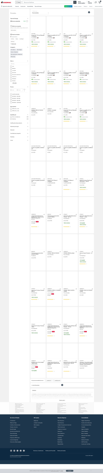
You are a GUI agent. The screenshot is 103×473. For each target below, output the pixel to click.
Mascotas (13, 57)
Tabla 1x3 (58, 418)
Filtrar (24, 90)
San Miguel (21, 39)
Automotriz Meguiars (39, 413)
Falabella (83, 435)
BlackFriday (60, 450)
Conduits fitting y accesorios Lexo (19, 416)
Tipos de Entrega (38, 6)
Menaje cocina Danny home (61, 417)
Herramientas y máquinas (16, 54)
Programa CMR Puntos (15, 446)
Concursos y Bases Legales (15, 450)
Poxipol (80, 418)
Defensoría (60, 440)
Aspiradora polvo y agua (82, 417)
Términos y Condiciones (38, 459)
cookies (61, 470)
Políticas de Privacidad (50, 459)
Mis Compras (36, 433)
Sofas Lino (58, 416)
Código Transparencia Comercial (64, 433)
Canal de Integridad (14, 448)
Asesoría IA (68, 6)
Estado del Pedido (13, 444)
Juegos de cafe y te (81, 413)
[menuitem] (77, 6)
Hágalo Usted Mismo (85, 429)
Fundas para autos (60, 413)
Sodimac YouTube (85, 448)
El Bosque (12, 42)
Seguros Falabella (85, 438)
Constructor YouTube (85, 452)
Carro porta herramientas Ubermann (62, 414)
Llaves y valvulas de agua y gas (40, 412)
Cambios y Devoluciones (15, 433)
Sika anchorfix (59, 420)
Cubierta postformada (18, 414)
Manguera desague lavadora (19, 413)
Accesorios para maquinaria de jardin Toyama (19, 419)
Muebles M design (17, 415)
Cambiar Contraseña (38, 431)
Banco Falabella (84, 442)
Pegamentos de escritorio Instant (83, 412)
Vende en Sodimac (98, 6)
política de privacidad (55, 470)
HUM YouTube (84, 450)
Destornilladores (38, 415)
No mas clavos (17, 421)
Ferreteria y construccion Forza (83, 420)
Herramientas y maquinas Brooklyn (41, 418)
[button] (49, 2)
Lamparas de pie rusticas (39, 419)
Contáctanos (12, 429)
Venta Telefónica (61, 442)
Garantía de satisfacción (15, 440)
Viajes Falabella (84, 440)
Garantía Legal (13, 438)
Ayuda (35, 435)
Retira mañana (13, 30)
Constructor (23, 6)
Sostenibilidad (30, 6)
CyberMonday (61, 444)
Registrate (36, 429)
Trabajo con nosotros (62, 438)
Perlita (80, 415)
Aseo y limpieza (14, 52)
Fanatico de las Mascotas (86, 431)
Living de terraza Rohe (39, 421)
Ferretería (13, 50)
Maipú (17, 39)
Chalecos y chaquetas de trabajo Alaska (62, 419)
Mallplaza (83, 446)
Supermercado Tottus (85, 444)
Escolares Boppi (81, 421)
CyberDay (60, 446)
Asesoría (17, 6)
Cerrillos (12, 39)
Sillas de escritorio (39, 420)
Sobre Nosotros (61, 429)
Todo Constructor (61, 435)
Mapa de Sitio (60, 452)
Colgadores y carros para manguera (19, 420)
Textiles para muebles (82, 416)
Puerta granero (38, 416)
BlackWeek (60, 448)
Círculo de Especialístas (86, 433)
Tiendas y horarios (14, 435)
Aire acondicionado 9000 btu (61, 421)
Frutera (80, 414)
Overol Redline (38, 417)
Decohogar (19, 50)
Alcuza (16, 417)
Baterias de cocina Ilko (18, 412)
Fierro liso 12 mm (60, 415)
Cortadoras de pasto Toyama (61, 412)
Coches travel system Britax (83, 419)
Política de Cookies (61, 459)
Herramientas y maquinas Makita (19, 418)
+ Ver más (14, 83)
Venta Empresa (61, 431)
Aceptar (69, 470)
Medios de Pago (13, 431)
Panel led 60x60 (38, 414)
